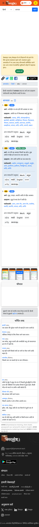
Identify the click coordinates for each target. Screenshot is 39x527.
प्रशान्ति (28, 123)
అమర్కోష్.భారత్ (14, 486)
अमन (5, 166)
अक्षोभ (14, 163)
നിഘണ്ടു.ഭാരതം (6, 490)
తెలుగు (22, 132)
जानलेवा (4, 357)
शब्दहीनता (7, 125)
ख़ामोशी (6, 120)
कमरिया (31, 204)
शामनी (26, 125)
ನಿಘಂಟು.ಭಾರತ (18, 490)
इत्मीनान (16, 166)
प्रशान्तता (22, 123)
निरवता (25, 120)
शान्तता (6, 100)
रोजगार (4, 332)
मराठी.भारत (4, 486)
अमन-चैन (25, 204)
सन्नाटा (30, 125)
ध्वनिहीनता (18, 120)
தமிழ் (7, 141)
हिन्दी (12, 84)
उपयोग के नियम (19, 475)
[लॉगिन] (35, 3)
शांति (17, 125)
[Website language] (26, 3)
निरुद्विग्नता (23, 166)
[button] (4, 274)
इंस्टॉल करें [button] (19, 272)
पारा (3, 339)
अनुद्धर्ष (26, 163)
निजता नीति (10, 475)
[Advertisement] (19, 33)
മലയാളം (14, 141)
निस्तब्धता (31, 120)
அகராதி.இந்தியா (26, 486)
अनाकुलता (20, 163)
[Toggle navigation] (3, 3)
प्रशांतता (11, 123)
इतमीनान (11, 166)
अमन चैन (19, 204)
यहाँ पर (14, 313)
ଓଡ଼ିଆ (7, 136)
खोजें (34, 9)
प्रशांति (17, 123)
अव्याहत (4, 398)
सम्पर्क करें (27, 475)
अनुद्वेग (32, 163)
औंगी (18, 118)
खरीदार (4, 415)
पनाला (4, 348)
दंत (3, 380)
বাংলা (27, 136)
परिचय (3, 475)
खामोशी (12, 120)
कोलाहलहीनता (25, 118)
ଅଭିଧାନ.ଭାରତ (30, 490)
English (20, 136)
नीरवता (6, 123)
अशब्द (14, 118)
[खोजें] (23, 10)
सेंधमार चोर (5, 391)
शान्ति (21, 125)
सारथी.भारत (4, 497)
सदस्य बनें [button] (19, 71)
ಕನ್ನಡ (28, 132)
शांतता (13, 125)
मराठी (13, 136)
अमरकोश (6, 84)
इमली (4, 325)
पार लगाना (5, 405)
